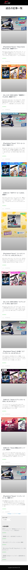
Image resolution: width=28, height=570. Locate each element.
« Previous (9, 513)
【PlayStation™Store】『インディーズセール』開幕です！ (13, 497)
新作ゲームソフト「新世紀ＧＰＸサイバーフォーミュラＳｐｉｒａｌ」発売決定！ (13, 529)
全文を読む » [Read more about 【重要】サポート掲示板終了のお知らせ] (4, 538)
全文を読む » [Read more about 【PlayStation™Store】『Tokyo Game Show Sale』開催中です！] (4, 58)
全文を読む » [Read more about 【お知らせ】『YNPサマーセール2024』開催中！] (4, 205)
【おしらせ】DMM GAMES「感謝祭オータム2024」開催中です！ (13, 96)
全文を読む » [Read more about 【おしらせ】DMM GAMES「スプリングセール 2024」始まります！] (4, 314)
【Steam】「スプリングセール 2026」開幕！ (13, 542)
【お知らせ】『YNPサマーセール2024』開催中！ (13, 193)
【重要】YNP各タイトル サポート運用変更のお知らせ (13, 556)
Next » (19, 513)
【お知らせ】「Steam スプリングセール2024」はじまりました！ (13, 400)
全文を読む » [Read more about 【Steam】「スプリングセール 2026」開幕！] (4, 544)
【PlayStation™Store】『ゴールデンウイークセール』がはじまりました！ (13, 254)
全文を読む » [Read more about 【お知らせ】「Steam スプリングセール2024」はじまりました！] (4, 411)
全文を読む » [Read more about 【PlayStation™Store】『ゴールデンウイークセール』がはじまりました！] (4, 265)
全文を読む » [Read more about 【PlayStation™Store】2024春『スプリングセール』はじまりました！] (4, 362)
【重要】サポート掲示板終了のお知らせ (12, 536)
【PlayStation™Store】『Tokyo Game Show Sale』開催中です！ (13, 47)
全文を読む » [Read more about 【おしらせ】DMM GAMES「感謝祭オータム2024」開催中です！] (4, 106)
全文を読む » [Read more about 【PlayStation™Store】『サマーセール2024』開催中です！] (4, 156)
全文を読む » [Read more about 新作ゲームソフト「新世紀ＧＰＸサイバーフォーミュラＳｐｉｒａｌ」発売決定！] (4, 532)
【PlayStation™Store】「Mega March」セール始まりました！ (14, 549)
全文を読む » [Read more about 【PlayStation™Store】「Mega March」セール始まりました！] (4, 552)
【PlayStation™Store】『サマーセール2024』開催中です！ (13, 144)
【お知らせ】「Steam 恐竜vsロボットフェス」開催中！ (13, 448)
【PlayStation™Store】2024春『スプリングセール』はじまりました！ (13, 352)
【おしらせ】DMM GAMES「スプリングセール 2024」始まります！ (13, 302)
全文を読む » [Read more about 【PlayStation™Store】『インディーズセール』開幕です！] (4, 508)
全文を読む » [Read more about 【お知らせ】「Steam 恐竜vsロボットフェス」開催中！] (4, 459)
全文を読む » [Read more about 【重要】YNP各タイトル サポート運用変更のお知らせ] (4, 559)
